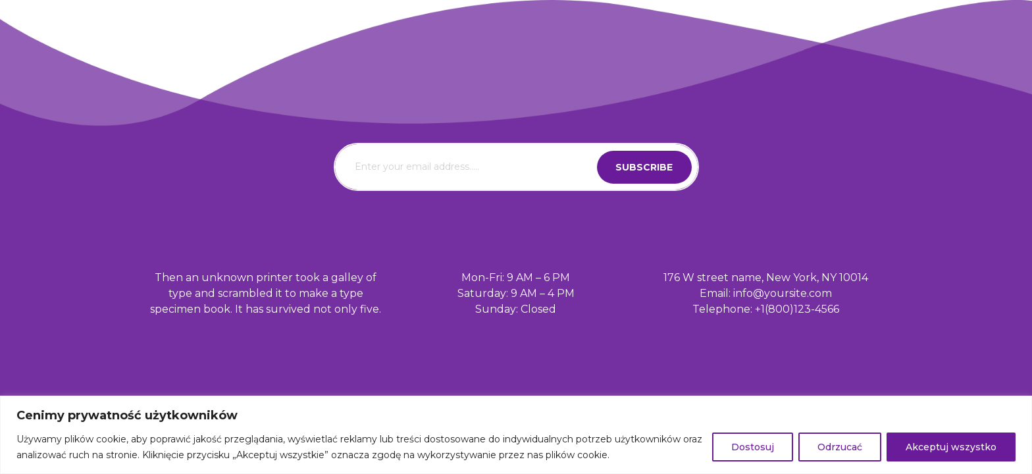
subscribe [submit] (644, 167)
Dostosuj (752, 447)
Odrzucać (839, 447)
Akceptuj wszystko (951, 447)
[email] (516, 167)
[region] (516, 435)
